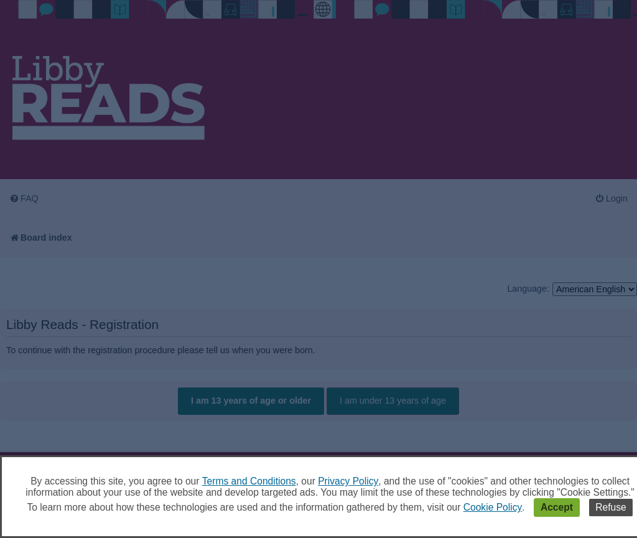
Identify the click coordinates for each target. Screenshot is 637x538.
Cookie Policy (492, 507)
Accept (557, 507)
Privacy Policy (348, 481)
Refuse (610, 507)
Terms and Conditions (249, 481)
